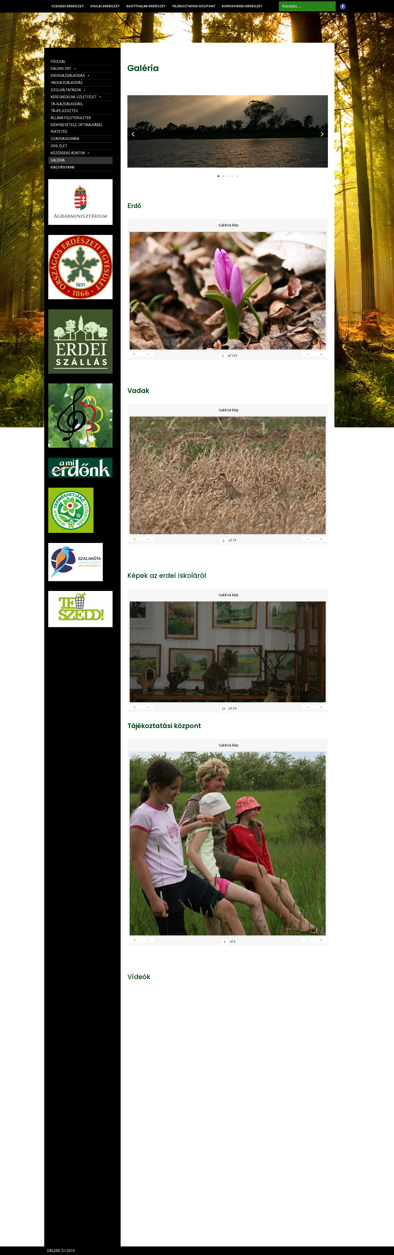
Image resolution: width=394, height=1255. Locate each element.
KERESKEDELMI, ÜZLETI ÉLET (76, 97)
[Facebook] (343, 6)
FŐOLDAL (58, 62)
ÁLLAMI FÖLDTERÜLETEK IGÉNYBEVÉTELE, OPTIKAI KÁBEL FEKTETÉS (77, 124)
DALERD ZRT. (64, 69)
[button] (218, 176)
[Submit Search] (331, 6)
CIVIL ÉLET (59, 146)
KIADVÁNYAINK (63, 167)
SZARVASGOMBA (65, 139)
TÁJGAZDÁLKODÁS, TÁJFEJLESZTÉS (67, 107)
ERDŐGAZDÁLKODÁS (70, 76)
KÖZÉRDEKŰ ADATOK (70, 153)
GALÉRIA (58, 160)
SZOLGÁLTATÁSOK (68, 90)
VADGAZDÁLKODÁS (67, 83)
